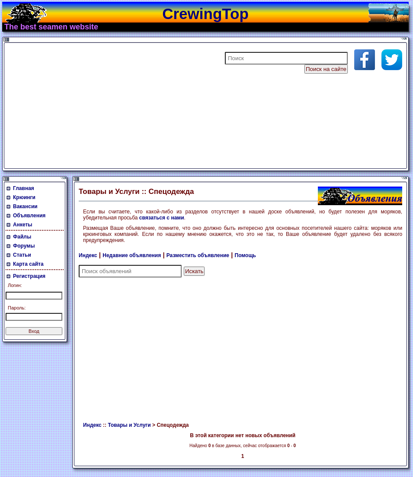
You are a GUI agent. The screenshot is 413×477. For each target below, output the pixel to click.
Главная (23, 188)
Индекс (88, 255)
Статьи (22, 255)
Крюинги (24, 197)
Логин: (15, 285)
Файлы (22, 237)
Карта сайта (28, 264)
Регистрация (29, 276)
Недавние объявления (131, 255)
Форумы (24, 246)
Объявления (29, 216)
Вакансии (25, 206)
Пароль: (17, 307)
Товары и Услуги (129, 425)
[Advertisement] (110, 105)
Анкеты (22, 225)
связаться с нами (161, 218)
